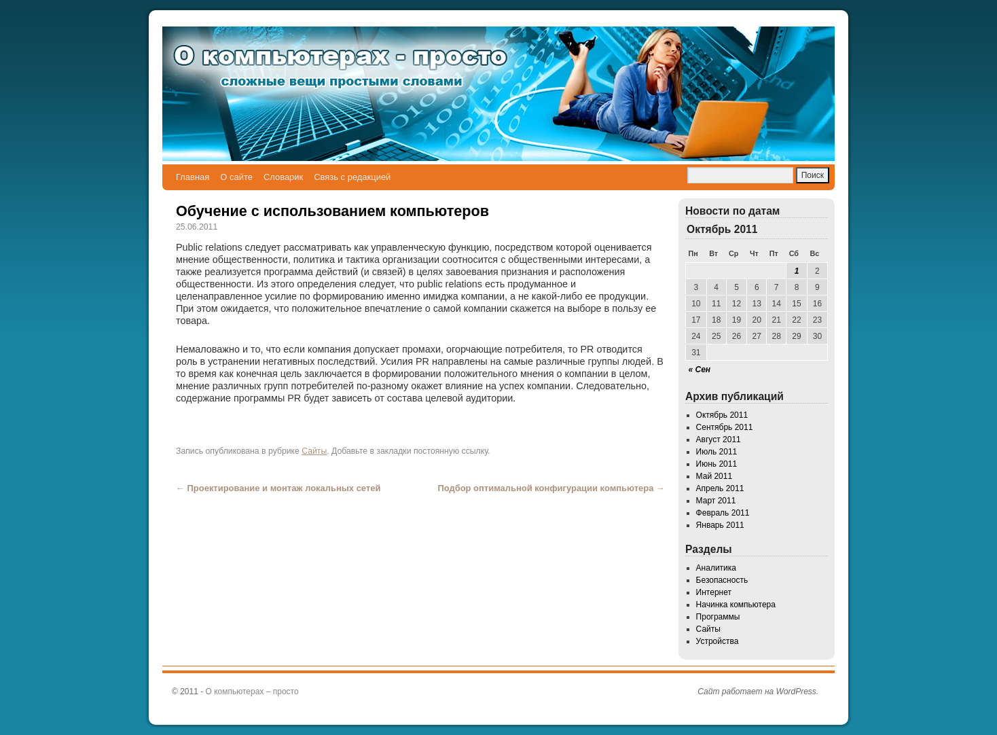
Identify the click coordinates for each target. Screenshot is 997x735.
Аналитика (716, 568)
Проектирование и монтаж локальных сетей (278, 488)
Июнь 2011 (717, 464)
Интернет (713, 592)
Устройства (717, 641)
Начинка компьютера (736, 604)
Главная (192, 177)
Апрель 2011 (720, 488)
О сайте (236, 177)
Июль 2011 (717, 451)
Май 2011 (714, 476)
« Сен (700, 369)
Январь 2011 (720, 525)
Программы (718, 617)
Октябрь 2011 (722, 415)
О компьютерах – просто (252, 691)
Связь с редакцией (352, 177)
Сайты (314, 451)
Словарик (283, 177)
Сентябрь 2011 (724, 427)
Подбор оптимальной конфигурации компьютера (551, 488)
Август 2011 (718, 439)
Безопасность (722, 580)
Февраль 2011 (723, 513)
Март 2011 (716, 500)
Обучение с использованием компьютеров (332, 210)
